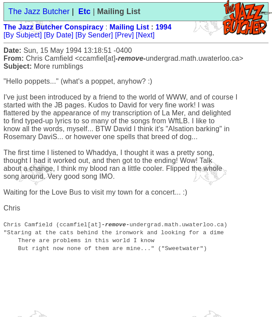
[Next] (145, 35)
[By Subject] (23, 35)
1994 (163, 27)
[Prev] (124, 35)
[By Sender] (94, 35)
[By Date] (58, 35)
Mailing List (129, 27)
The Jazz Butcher (38, 11)
